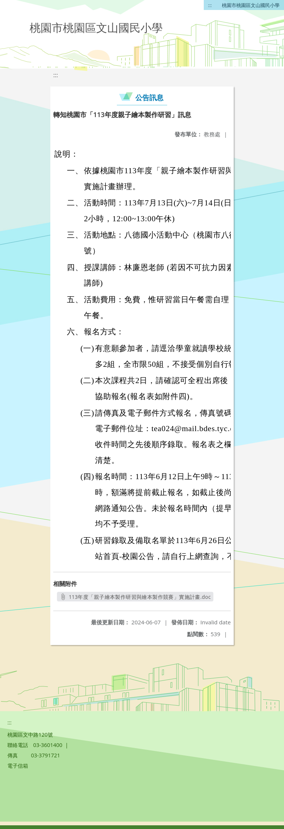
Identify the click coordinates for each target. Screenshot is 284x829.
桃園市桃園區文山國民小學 (251, 5)
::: (210, 5)
